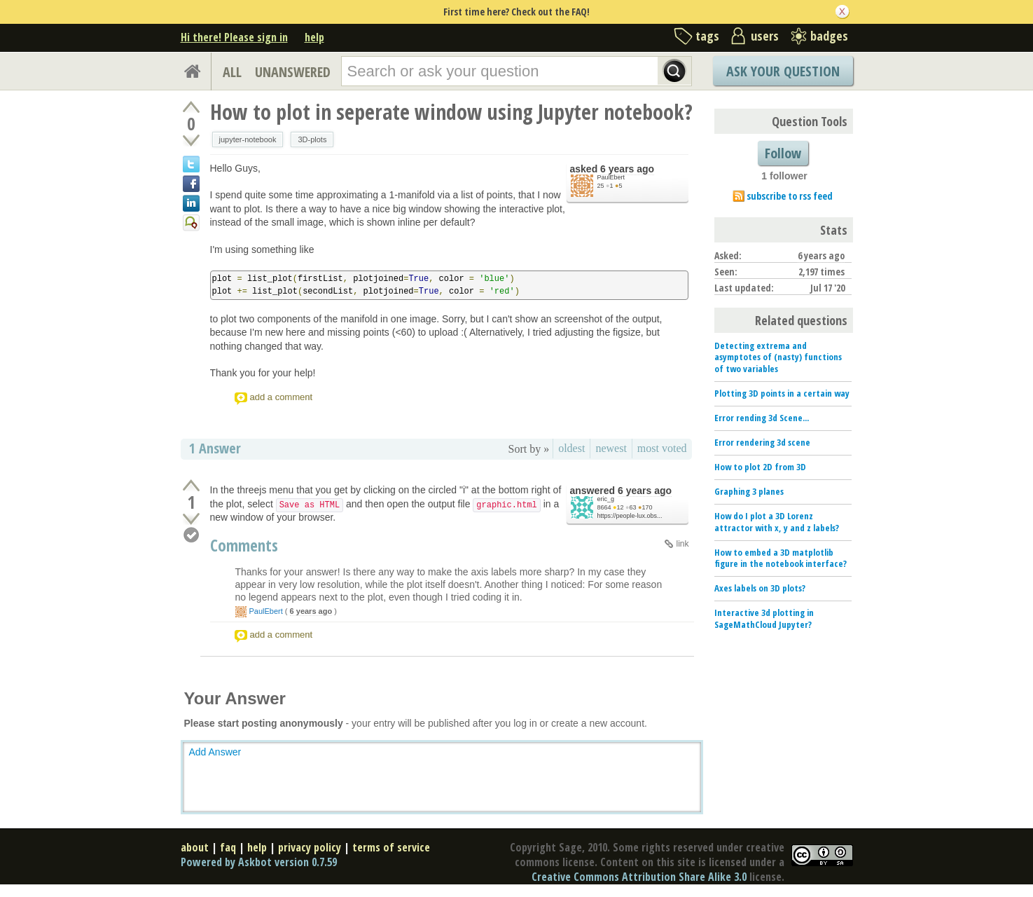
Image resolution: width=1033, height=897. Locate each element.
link (682, 544)
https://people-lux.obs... (630, 515)
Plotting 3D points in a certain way (782, 393)
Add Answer (215, 752)
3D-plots (312, 139)
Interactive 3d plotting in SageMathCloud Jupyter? (764, 618)
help (314, 37)
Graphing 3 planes (749, 491)
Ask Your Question (783, 71)
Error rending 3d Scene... (761, 417)
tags (707, 35)
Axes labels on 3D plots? (759, 588)
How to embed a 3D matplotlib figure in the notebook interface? (780, 558)
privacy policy (309, 847)
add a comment (281, 397)
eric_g (606, 498)
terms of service (391, 847)
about (195, 847)
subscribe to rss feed (790, 196)
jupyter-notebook (248, 139)
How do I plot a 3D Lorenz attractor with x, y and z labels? (776, 521)
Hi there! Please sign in (234, 37)
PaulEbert (611, 177)
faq (228, 847)
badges (829, 35)
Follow (783, 153)
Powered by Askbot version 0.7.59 (259, 862)
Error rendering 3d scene (762, 442)
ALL (232, 71)
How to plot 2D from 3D (760, 466)
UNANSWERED (293, 71)
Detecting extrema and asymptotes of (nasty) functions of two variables (778, 357)
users (765, 35)
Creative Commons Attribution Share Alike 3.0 (639, 876)
